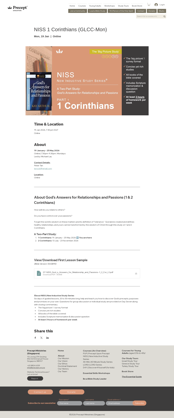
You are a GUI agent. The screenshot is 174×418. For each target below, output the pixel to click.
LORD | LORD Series (92, 364)
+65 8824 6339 (33, 365)
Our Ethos (62, 363)
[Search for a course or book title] (147, 16)
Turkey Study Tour (130, 366)
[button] (149, 4)
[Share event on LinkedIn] (47, 338)
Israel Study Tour (130, 361)
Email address (114, 399)
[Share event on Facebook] (35, 338)
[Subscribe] (139, 403)
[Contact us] (40, 391)
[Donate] (71, 391)
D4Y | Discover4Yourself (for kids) (98, 367)
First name (63, 399)
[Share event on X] (41, 338)
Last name (89, 399)
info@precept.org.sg (36, 367)
